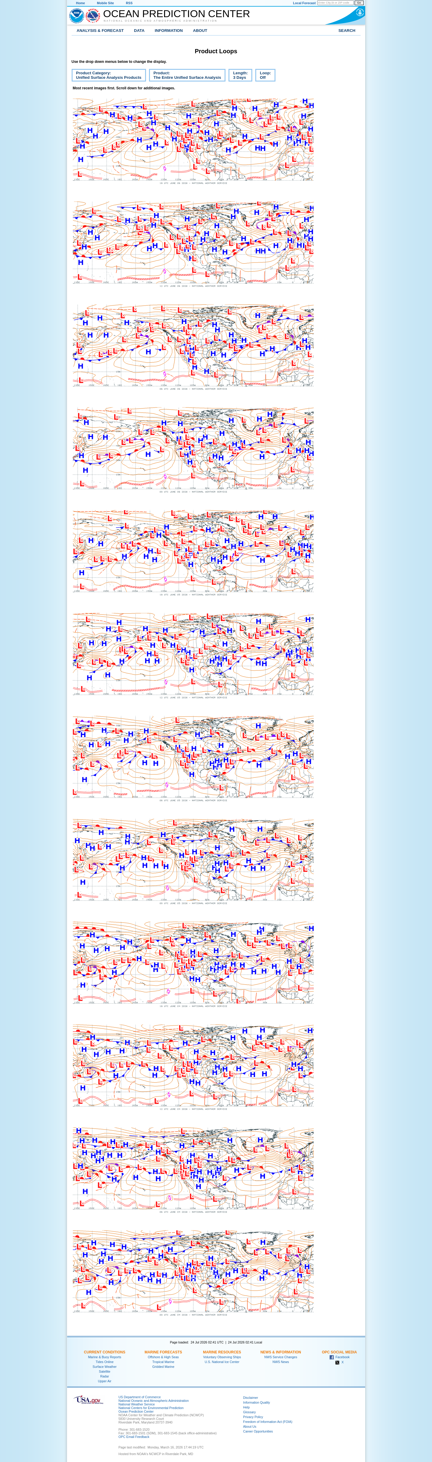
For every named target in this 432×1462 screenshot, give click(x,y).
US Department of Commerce (140, 1397)
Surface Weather (105, 1366)
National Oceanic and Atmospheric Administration (161, 20)
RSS (129, 3)
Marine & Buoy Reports (104, 1357)
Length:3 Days (238, 76)
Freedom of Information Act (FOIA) (267, 1421)
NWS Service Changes (280, 1357)
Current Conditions (104, 1352)
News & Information (280, 1352)
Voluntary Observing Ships (222, 1357)
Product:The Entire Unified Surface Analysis (185, 76)
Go (359, 2)
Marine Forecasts (163, 1352)
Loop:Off (263, 76)
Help (246, 1407)
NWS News (280, 1362)
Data (139, 30)
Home (80, 3)
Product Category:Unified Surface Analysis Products (106, 76)
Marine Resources (222, 1352)
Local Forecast (304, 3)
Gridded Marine (163, 1366)
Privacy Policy (253, 1417)
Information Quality (256, 1402)
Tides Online (104, 1362)
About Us (249, 1426)
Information (169, 30)
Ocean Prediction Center (176, 13)
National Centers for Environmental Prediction (151, 1408)
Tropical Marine (163, 1362)
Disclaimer (250, 1397)
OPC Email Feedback (134, 1437)
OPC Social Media (339, 1352)
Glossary (249, 1412)
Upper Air (104, 1381)
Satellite (104, 1371)
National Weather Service (137, 1404)
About (200, 30)
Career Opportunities (258, 1431)
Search (346, 30)
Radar (104, 1376)
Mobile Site (105, 3)
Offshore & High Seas (163, 1357)
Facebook (339, 1357)
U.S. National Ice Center (222, 1362)
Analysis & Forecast (100, 30)
